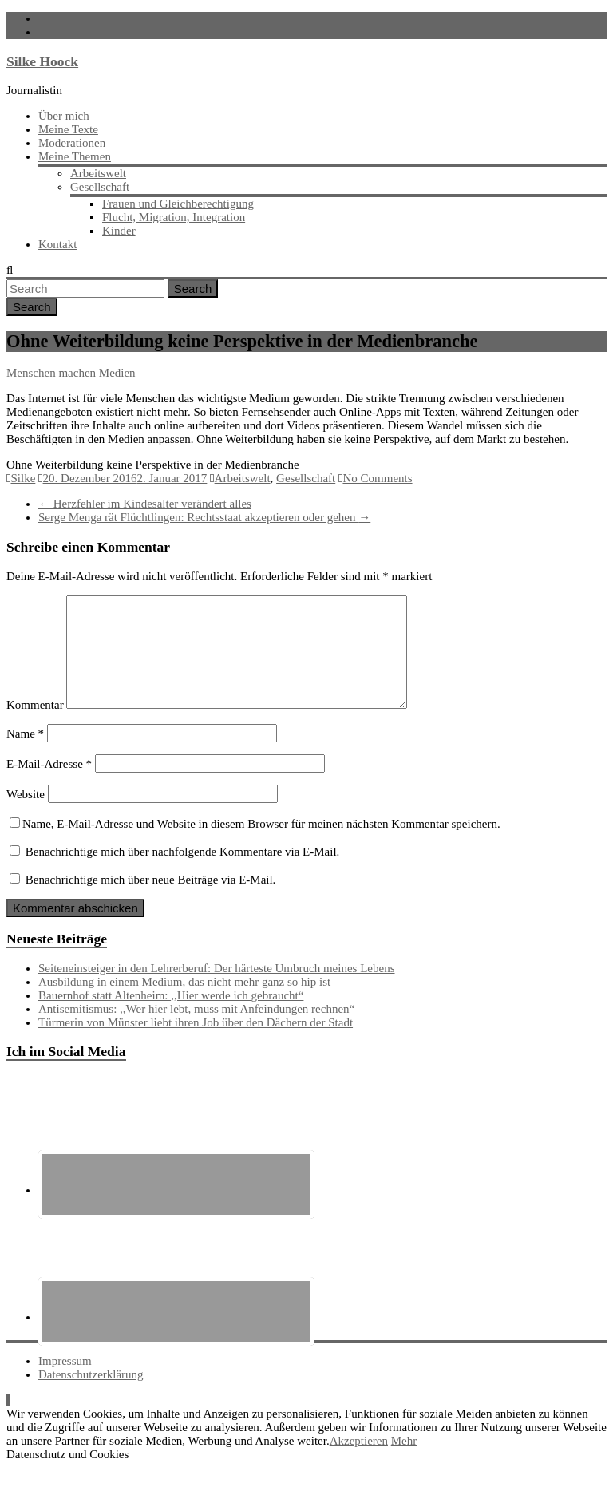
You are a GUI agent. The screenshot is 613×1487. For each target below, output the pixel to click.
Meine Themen (74, 156)
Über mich (63, 115)
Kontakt (57, 244)
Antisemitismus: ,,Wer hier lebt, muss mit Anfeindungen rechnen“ (196, 1028)
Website (25, 813)
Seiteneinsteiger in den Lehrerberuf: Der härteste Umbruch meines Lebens (216, 987)
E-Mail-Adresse (49, 783)
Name (25, 752)
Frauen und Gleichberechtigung (178, 203)
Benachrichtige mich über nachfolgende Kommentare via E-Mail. (183, 870)
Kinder (119, 230)
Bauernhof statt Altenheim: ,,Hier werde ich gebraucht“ (170, 1014)
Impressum (65, 1380)
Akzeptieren (359, 1459)
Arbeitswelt (98, 173)
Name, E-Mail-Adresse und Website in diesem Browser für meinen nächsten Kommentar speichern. (261, 842)
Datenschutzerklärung (91, 1393)
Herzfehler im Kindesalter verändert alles (144, 503)
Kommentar (35, 724)
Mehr (404, 1459)
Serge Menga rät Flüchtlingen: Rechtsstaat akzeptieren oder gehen (204, 517)
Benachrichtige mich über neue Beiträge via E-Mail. (151, 898)
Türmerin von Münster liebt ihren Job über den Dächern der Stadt (195, 1041)
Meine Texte (68, 129)
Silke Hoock (42, 61)
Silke (22, 478)
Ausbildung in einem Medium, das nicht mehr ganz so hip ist (184, 1001)
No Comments (377, 478)
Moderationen (71, 142)
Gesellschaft (99, 186)
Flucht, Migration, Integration (173, 217)
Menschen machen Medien (71, 372)
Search (193, 288)
